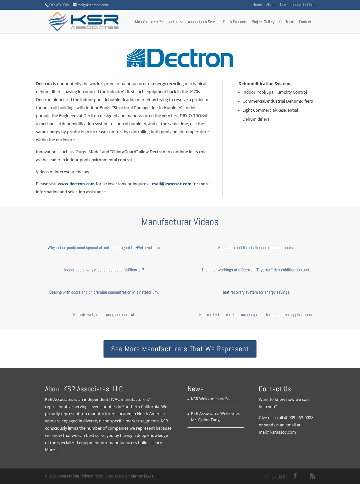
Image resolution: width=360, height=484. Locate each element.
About (271, 5)
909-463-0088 (301, 417)
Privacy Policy (92, 476)
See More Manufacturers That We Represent (180, 349)
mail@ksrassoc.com (172, 184)
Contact (305, 23)
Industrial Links (303, 5)
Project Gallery (263, 23)
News (284, 5)
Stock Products (235, 23)
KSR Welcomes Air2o (210, 399)
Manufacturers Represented (156, 23)
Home (257, 5)
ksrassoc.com (69, 476)
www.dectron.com (76, 184)
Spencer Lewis (142, 476)
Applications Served (203, 23)
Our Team (286, 23)
